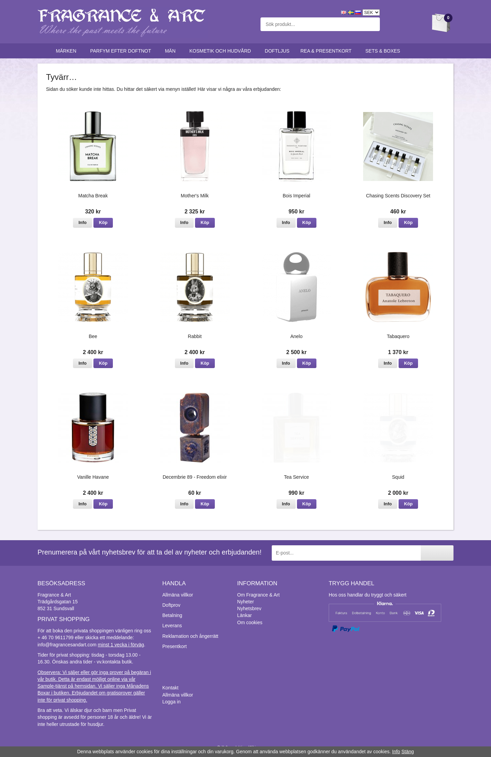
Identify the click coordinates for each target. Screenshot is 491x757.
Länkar (244, 615)
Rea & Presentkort (327, 51)
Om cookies (250, 622)
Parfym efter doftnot (122, 51)
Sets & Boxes (384, 51)
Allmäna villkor (177, 595)
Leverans (172, 625)
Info (82, 222)
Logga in (171, 701)
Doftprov (171, 605)
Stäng (407, 751)
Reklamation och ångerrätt (190, 636)
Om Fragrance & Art (258, 595)
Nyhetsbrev (249, 608)
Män (172, 51)
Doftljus (277, 51)
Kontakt (170, 687)
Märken (67, 51)
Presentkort (174, 646)
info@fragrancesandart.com (67, 644)
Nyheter (245, 601)
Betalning (172, 615)
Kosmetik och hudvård (221, 51)
